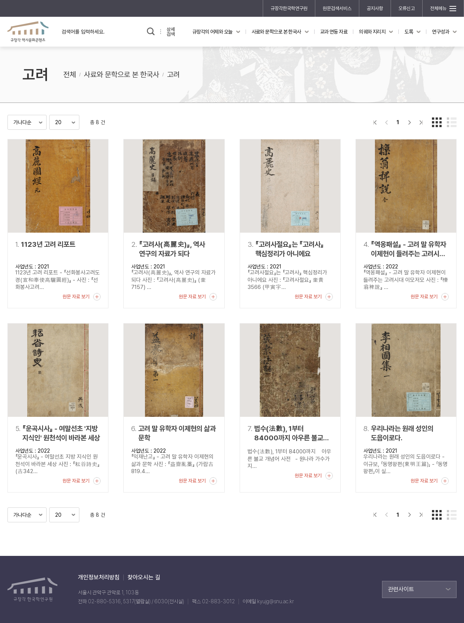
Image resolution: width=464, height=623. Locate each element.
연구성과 (440, 32)
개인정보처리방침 (99, 577)
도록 (408, 32)
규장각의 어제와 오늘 (212, 32)
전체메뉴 (438, 8)
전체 (69, 74)
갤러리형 (437, 122)
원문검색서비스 (337, 8)
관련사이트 (401, 589)
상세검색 (171, 32)
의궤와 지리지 (372, 32)
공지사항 (375, 8)
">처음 (375, 122)
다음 (409, 122)
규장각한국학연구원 (289, 8)
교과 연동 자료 (334, 32)
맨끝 (421, 122)
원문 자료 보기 (76, 296)
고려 (173, 74)
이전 (386, 122)
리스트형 (452, 122)
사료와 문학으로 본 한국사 (276, 32)
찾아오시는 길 (143, 577)
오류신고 (406, 8)
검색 (151, 31)
